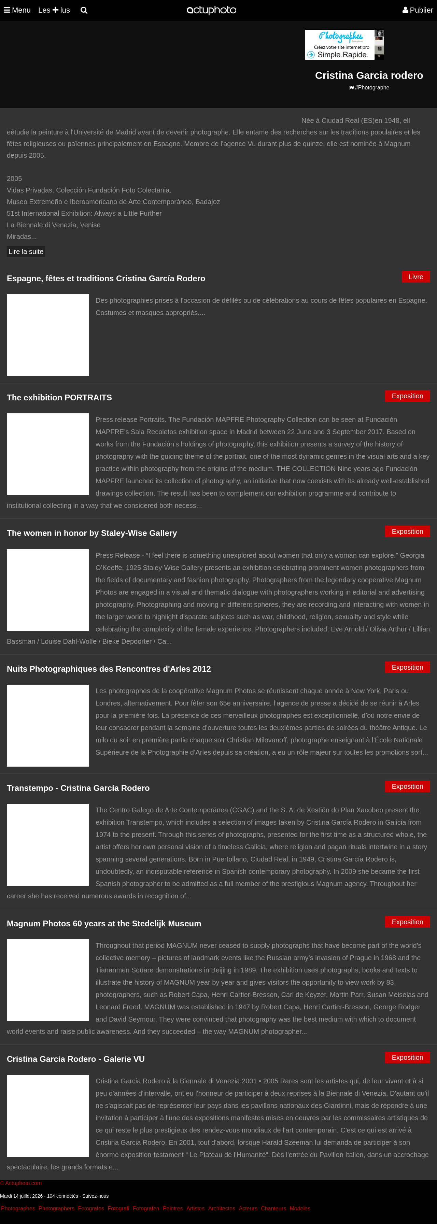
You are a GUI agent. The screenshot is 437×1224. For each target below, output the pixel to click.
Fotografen (146, 1208)
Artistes (195, 1208)
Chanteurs (273, 1208)
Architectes (221, 1208)
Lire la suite (26, 251)
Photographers (56, 1208)
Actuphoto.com (23, 1183)
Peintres (173, 1208)
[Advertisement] (177, 77)
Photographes (18, 1208)
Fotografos (91, 1208)
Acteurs (248, 1208)
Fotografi (118, 1208)
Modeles (300, 1208)
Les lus (54, 10)
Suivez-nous (95, 1196)
